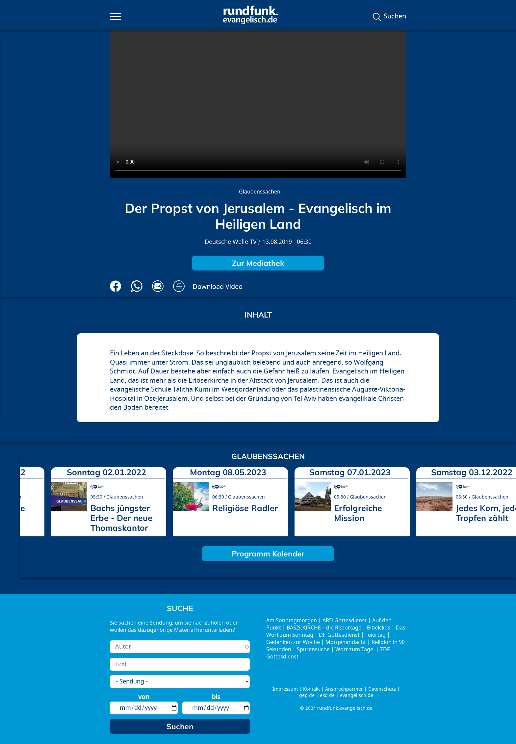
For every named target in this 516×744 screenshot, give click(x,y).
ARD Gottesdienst (344, 621)
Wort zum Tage (354, 650)
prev (27, 499)
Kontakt (311, 689)
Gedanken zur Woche (293, 642)
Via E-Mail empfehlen (158, 286)
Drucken (179, 286)
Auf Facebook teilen (115, 286)
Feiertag (375, 635)
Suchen (395, 16)
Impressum (285, 689)
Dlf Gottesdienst (339, 635)
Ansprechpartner (344, 689)
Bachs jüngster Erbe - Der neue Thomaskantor (121, 518)
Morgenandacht (345, 642)
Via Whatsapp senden (136, 286)
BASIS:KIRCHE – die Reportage (324, 628)
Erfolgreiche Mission (358, 513)
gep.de (307, 695)
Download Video (218, 287)
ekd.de (327, 695)
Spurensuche (313, 650)
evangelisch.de (356, 695)
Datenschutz (382, 689)
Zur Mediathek (258, 263)
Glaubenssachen (259, 192)
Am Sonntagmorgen (291, 621)
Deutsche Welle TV (231, 242)
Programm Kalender (268, 553)
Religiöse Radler (245, 508)
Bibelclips (378, 628)
